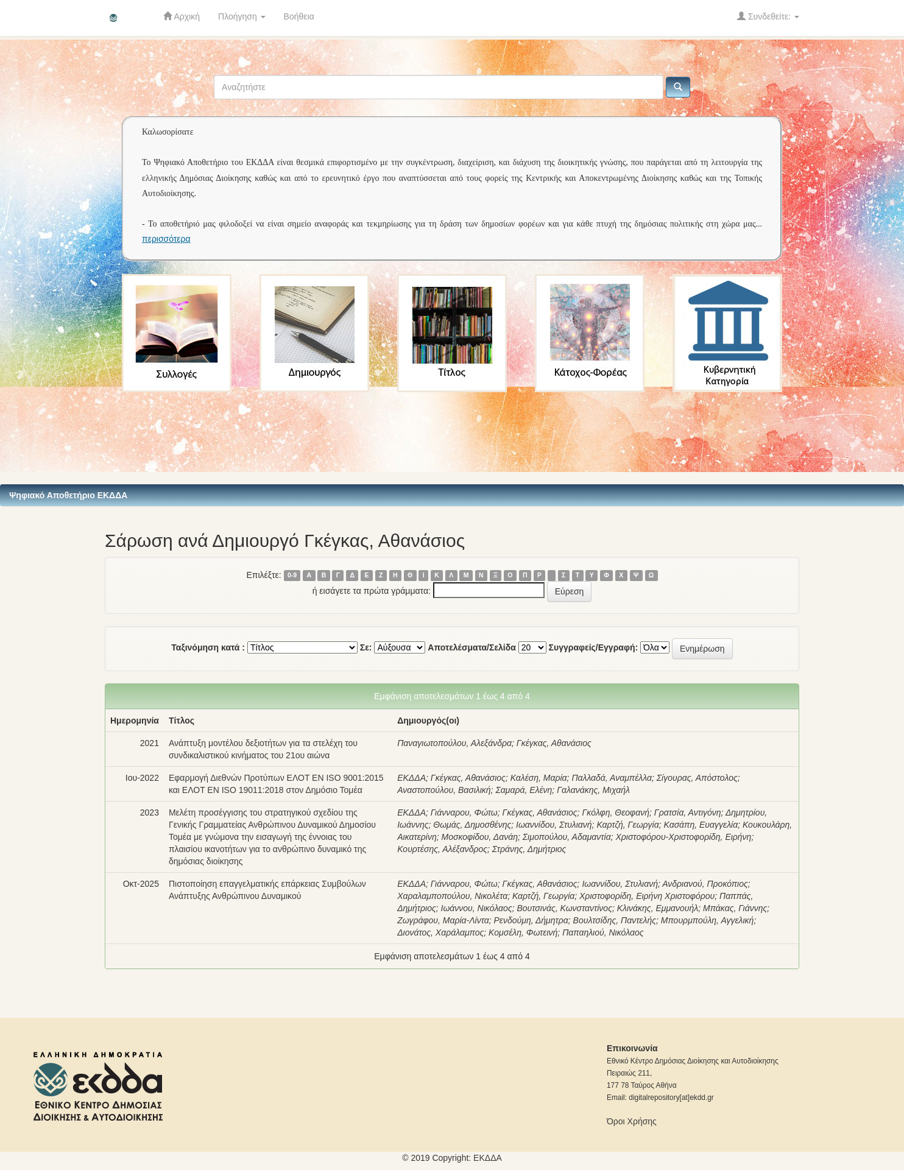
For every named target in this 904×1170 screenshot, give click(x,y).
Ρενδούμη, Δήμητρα (530, 920)
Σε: (366, 647)
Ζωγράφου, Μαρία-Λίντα (443, 920)
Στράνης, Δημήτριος (529, 849)
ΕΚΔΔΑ (411, 778)
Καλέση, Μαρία (538, 778)
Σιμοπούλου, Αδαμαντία (567, 837)
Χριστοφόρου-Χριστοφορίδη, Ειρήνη (683, 837)
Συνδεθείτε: (768, 16)
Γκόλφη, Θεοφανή (615, 812)
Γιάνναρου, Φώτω (464, 812)
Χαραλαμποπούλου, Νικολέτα (452, 896)
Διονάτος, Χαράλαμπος (440, 932)
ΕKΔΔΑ (487, 1158)
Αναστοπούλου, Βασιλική (443, 790)
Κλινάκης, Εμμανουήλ (658, 908)
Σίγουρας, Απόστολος (697, 778)
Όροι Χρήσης (632, 1121)
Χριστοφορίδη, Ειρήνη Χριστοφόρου (647, 896)
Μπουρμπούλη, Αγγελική (707, 920)
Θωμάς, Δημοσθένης (472, 825)
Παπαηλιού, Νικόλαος (602, 932)
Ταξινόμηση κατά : (208, 647)
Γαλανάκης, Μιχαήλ (593, 790)
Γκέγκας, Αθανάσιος (554, 743)
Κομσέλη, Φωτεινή (523, 932)
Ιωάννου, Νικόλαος (476, 908)
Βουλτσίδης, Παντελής (614, 920)
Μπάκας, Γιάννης (735, 908)
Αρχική (181, 16)
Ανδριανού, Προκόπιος (705, 884)
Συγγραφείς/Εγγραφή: (593, 647)
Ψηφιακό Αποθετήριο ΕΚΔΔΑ (68, 495)
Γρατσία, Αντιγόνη (687, 812)
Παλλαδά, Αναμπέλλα (611, 778)
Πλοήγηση (242, 16)
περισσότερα (166, 239)
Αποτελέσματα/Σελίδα (472, 647)
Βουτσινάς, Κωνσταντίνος (564, 908)
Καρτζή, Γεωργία (627, 825)
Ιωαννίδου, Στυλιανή (554, 825)
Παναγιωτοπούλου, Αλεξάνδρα (454, 743)
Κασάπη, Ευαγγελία (700, 825)
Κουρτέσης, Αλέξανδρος (442, 849)
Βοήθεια (299, 16)
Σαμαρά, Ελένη (523, 790)
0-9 (292, 575)
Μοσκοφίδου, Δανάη (480, 837)
